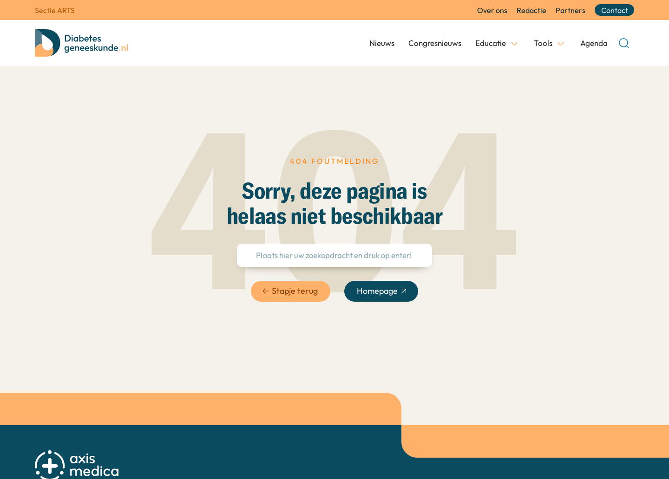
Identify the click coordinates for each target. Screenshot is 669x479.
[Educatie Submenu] (514, 43)
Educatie (490, 43)
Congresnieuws (434, 43)
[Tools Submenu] (560, 43)
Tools (543, 43)
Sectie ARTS (55, 10)
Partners (570, 10)
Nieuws (381, 43)
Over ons (492, 10)
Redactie (531, 10)
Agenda (594, 43)
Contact (614, 10)
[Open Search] (624, 43)
